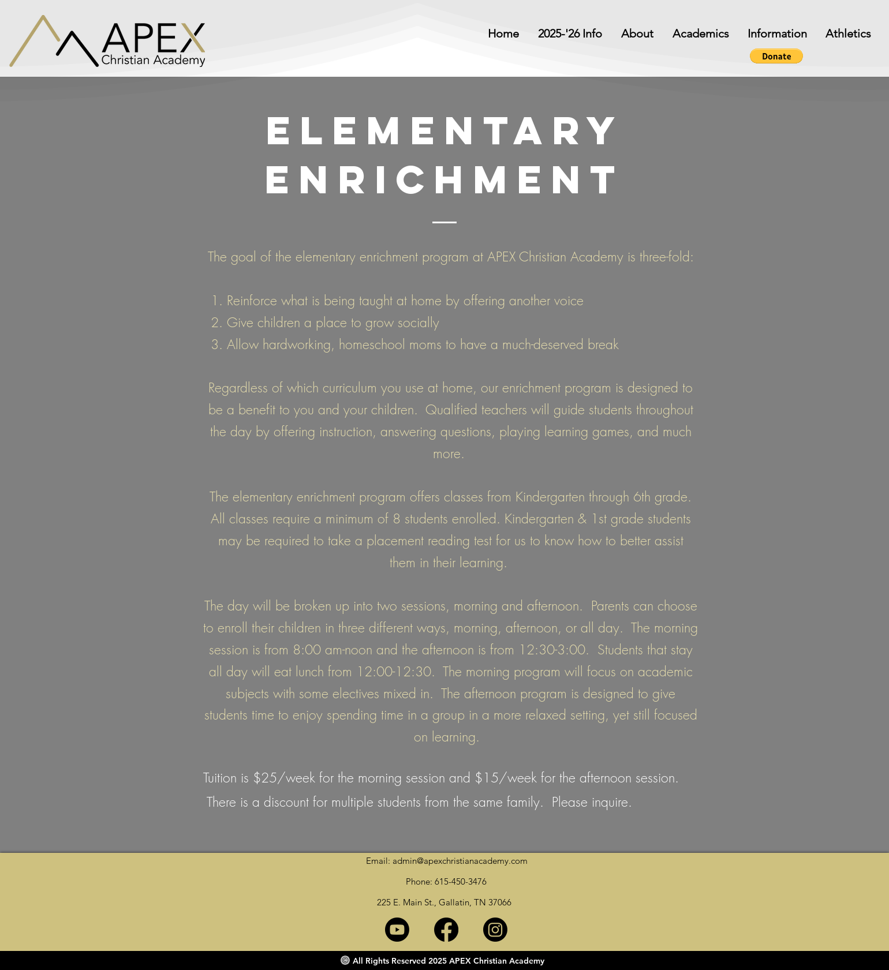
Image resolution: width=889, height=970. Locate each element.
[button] (774, 33)
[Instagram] (495, 929)
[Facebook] (446, 929)
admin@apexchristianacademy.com (460, 860)
